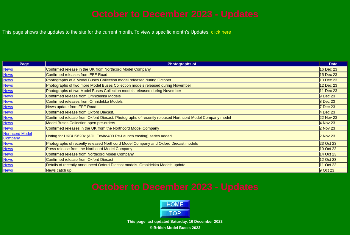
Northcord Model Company (17, 135)
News (8, 69)
